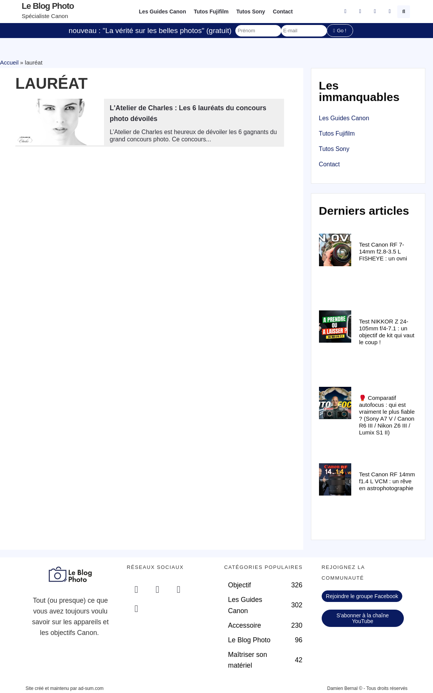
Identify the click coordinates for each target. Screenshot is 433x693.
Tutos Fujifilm (211, 11)
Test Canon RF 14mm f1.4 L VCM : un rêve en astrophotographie (387, 481)
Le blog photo (47, 6)
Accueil (9, 62)
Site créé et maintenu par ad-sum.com (64, 688)
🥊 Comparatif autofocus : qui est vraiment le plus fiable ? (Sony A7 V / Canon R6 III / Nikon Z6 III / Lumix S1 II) (387, 415)
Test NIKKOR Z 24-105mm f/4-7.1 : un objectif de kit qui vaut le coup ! (386, 331)
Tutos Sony (250, 11)
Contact (283, 11)
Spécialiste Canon (44, 16)
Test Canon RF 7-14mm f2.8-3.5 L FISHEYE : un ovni (383, 251)
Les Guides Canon (162, 11)
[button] (403, 11)
